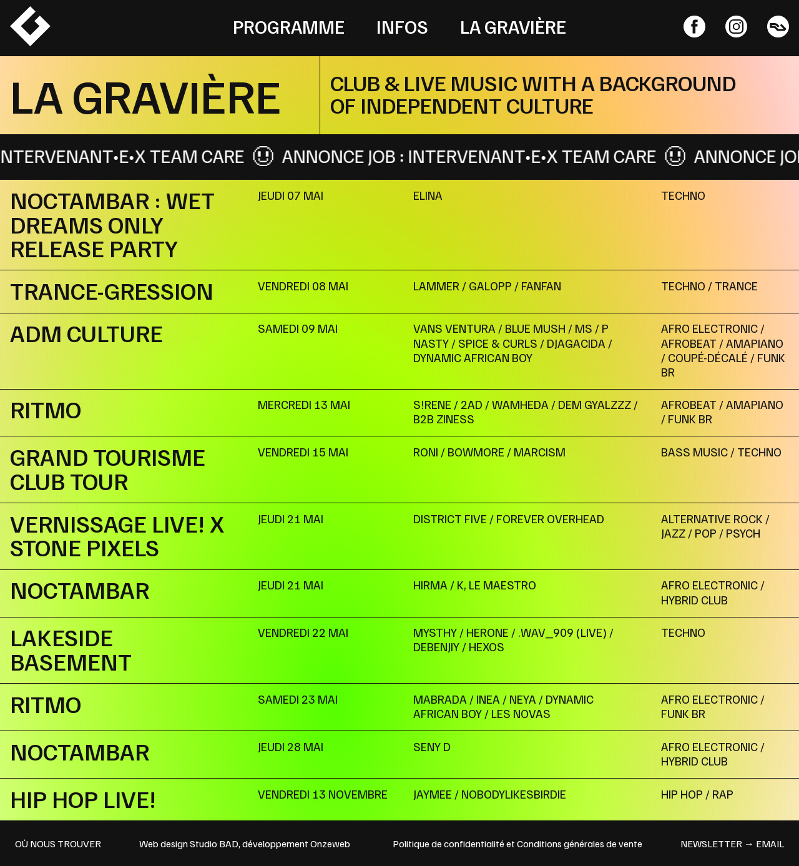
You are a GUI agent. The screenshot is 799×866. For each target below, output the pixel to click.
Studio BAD (214, 843)
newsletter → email (732, 843)
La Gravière (513, 26)
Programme (289, 26)
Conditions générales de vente (579, 843)
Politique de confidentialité (448, 843)
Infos (402, 26)
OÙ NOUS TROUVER (58, 843)
